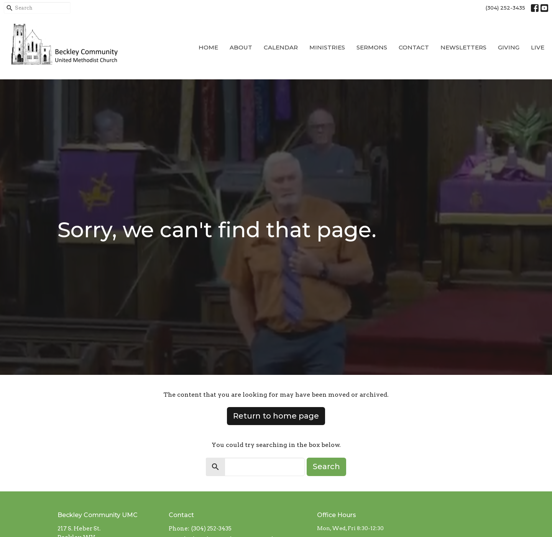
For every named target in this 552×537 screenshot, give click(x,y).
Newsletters (463, 47)
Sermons (371, 47)
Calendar (281, 47)
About (241, 47)
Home (208, 47)
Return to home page (276, 415)
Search (326, 466)
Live (537, 47)
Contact (414, 47)
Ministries (327, 47)
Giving (508, 47)
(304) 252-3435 (505, 8)
